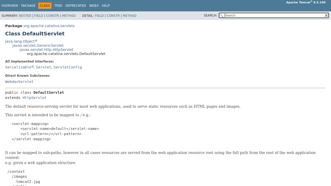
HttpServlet (34, 98)
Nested (25, 16)
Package (28, 5)
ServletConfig (68, 67)
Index (94, 5)
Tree (58, 5)
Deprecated (75, 5)
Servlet (43, 67)
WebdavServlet (19, 82)
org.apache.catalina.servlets (48, 26)
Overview (10, 5)
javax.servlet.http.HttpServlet (46, 50)
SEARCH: (210, 15)
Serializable (18, 67)
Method (69, 16)
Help (106, 5)
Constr (52, 16)
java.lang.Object (20, 41)
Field (38, 16)
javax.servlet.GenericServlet (38, 45)
